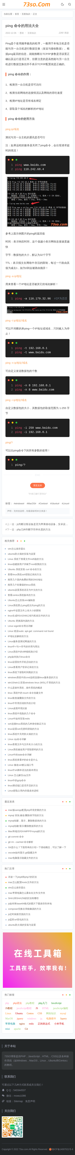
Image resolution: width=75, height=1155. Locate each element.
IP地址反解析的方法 (18, 636)
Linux (65, 503)
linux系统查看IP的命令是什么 (23, 759)
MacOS (31, 503)
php (7, 1003)
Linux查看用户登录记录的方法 (23, 667)
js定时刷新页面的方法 (19, 914)
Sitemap (18, 1101)
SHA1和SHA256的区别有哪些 (23, 898)
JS (37, 1008)
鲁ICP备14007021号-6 (61, 1149)
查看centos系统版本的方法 (21, 595)
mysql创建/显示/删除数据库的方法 (25, 826)
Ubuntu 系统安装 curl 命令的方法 (24, 569)
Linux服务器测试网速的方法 (22, 641)
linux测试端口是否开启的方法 (23, 785)
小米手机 (59, 1023)
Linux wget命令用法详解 (20, 626)
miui (7, 1029)
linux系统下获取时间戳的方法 (23, 672)
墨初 (22, 33)
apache (17, 1029)
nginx (22, 1023)
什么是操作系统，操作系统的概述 (25, 687)
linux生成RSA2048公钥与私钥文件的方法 (29, 615)
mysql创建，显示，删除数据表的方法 (27, 820)
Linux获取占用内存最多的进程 (23, 790)
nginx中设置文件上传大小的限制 (24, 610)
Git (26, 1029)
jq (41, 1018)
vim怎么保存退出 (16, 548)
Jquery (63, 1018)
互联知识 (26, 14)
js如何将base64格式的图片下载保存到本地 (30, 903)
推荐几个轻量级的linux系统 (21, 584)
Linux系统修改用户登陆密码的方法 (25, 749)
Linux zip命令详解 (17, 739)
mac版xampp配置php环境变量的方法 (27, 810)
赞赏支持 (37, 485)
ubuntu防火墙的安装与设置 (21, 554)
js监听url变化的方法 (18, 919)
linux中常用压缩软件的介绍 (21, 703)
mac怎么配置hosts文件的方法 (23, 882)
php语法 (17, 1003)
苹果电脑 (10, 1023)
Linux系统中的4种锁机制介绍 (22, 651)
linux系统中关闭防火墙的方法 (23, 734)
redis (31, 1023)
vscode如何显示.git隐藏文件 (22, 852)
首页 (17, 14)
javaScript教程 (24, 1008)
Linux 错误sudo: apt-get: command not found (30, 631)
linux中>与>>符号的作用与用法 (24, 646)
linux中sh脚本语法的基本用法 (23, 770)
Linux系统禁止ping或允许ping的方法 (26, 605)
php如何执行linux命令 (19, 657)
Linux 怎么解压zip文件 (19, 775)
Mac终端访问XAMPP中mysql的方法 (26, 831)
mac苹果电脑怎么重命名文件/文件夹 (26, 893)
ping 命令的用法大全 (22, 26)
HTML (45, 1008)
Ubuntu (54, 503)
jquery (20, 1018)
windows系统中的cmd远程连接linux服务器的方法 (33, 677)
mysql (63, 1013)
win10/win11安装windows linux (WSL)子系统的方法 (34, 682)
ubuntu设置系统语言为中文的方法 (25, 590)
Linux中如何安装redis (19, 718)
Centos (43, 503)
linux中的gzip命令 (17, 780)
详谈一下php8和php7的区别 (22, 877)
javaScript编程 (60, 1008)
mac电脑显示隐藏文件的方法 (23, 858)
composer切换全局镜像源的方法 (24, 909)
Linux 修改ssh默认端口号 (21, 765)
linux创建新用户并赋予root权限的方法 (27, 564)
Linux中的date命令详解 (19, 754)
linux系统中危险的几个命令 (21, 713)
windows (19, 503)
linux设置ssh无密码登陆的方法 (23, 729)
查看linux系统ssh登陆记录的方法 (24, 574)
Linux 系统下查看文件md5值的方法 (26, 559)
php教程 (30, 1003)
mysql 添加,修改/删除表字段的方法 (26, 815)
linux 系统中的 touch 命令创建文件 (25, 693)
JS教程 (9, 1008)
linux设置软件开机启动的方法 (23, 662)
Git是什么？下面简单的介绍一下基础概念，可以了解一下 (37, 847)
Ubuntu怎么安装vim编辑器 (21, 600)
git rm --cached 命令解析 (20, 842)
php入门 (42, 1003)
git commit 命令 (16, 836)
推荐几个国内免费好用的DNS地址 (25, 579)
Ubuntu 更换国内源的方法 (21, 620)
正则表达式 (44, 1023)
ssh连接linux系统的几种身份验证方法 (27, 723)
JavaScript (56, 1003)
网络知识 (51, 1013)
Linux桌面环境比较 (17, 708)
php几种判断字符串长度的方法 (33, 529)
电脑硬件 (51, 1018)
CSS (40, 1013)
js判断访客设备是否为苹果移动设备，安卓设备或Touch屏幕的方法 (43, 524)
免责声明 (30, 1101)
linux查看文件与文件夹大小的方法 (25, 744)
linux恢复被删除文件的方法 (21, 698)
